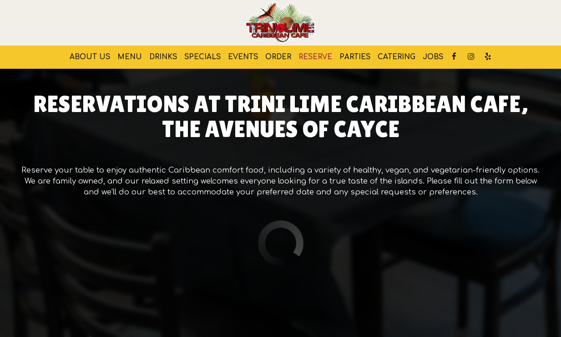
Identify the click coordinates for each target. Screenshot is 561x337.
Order (278, 57)
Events (243, 57)
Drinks (163, 57)
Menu (129, 57)
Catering (396, 57)
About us (90, 57)
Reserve (315, 57)
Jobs (433, 57)
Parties (354, 57)
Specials (202, 57)
